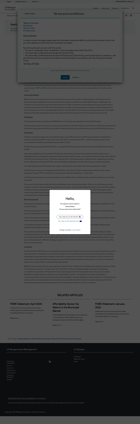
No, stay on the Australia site (70, 221)
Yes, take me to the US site (70, 217)
